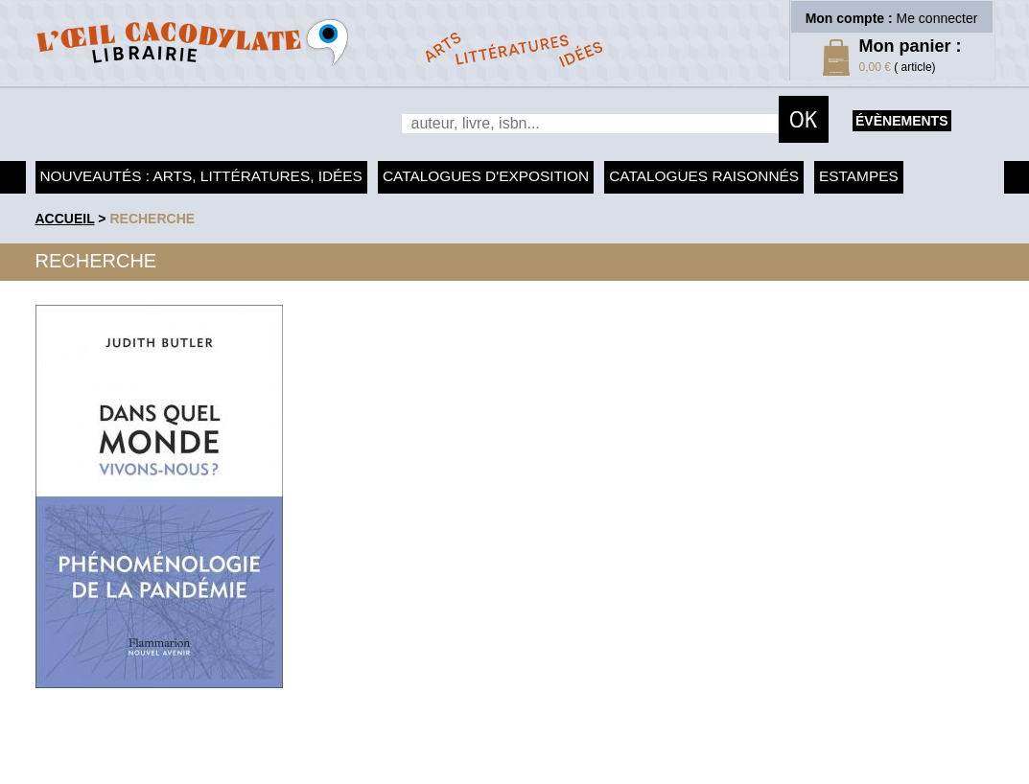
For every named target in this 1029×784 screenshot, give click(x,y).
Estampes (859, 176)
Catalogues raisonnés (704, 176)
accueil (65, 218)
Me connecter (937, 18)
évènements (901, 120)
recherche (152, 218)
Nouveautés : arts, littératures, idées (201, 176)
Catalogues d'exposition (486, 176)
